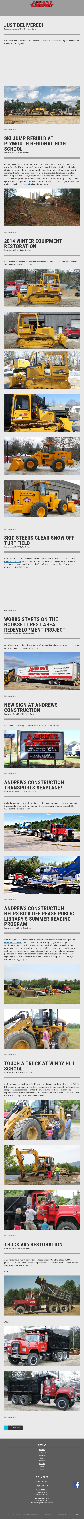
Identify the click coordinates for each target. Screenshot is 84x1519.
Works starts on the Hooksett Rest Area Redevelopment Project (35, 624)
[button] (42, 12)
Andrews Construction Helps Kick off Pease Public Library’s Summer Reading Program (39, 916)
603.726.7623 (44, 1498)
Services (42, 1449)
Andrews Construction (42, 4)
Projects (42, 1461)
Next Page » (17, 1427)
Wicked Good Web (72, 1514)
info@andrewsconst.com (44, 1503)
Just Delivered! (23, 25)
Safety (42, 1458)
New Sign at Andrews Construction (31, 707)
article (28, 184)
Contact (42, 1469)
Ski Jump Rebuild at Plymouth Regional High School (35, 143)
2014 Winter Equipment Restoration (33, 243)
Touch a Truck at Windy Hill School (40, 1066)
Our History (42, 1452)
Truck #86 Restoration (33, 1244)
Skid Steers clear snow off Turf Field (39, 540)
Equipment (42, 1455)
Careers (42, 1463)
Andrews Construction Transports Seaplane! (34, 785)
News (14, 130)
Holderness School (12, 561)
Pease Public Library (13, 942)
